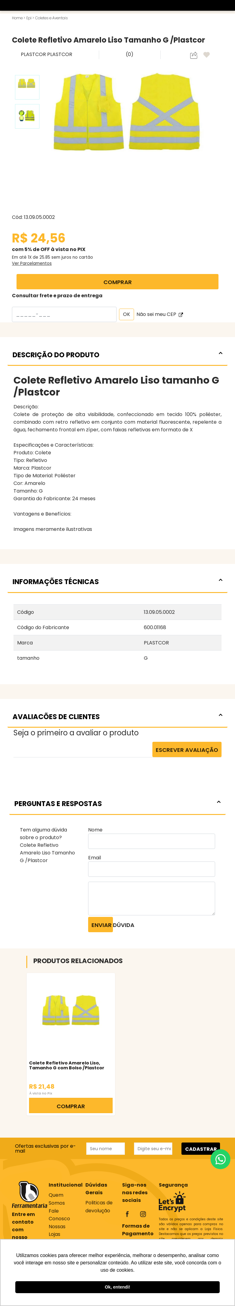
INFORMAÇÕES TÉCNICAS (117, 582)
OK (126, 314)
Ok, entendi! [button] (117, 1287)
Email (94, 857)
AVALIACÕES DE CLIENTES (117, 717)
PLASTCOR (34, 54)
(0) (129, 54)
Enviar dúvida (102, 925)
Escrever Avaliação (187, 750)
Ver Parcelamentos (32, 263)
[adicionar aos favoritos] (207, 55)
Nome (95, 829)
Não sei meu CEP (159, 314)
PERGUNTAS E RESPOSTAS (117, 804)
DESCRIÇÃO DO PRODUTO (117, 355)
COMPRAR (117, 282)
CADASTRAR (201, 1149)
